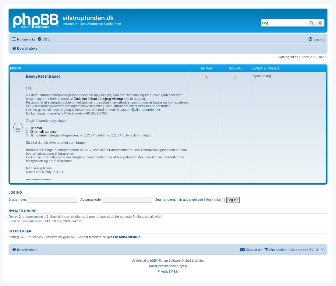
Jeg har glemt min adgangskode (179, 199)
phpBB (151, 260)
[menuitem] (43, 39)
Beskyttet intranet (43, 76)
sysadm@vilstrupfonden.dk (140, 109)
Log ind (15, 192)
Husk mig (215, 199)
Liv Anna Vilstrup (126, 237)
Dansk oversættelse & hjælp (168, 266)
